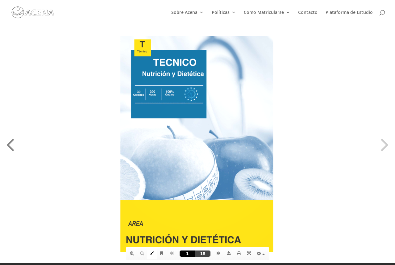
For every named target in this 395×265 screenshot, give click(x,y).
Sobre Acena (184, 12)
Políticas (221, 12)
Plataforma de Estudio (349, 12)
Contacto (308, 12)
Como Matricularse (264, 12)
